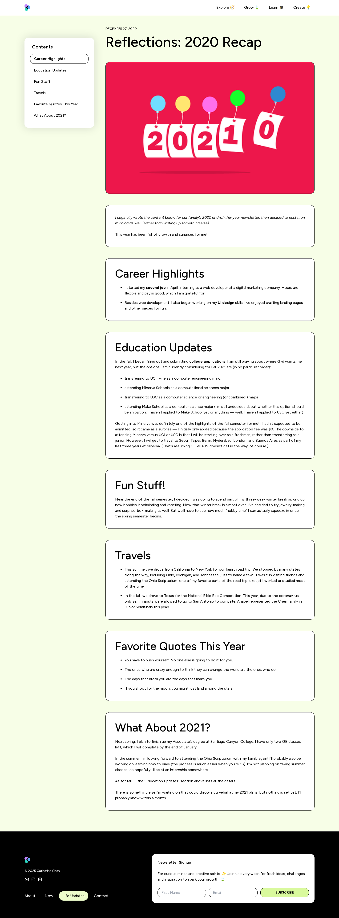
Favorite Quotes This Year (56, 104)
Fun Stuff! (43, 81)
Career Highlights (49, 58)
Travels (40, 93)
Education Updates (50, 70)
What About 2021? (50, 115)
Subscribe (284, 892)
